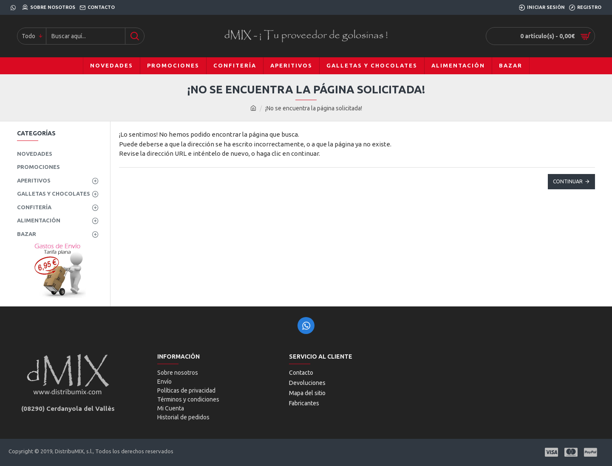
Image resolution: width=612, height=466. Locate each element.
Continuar (568, 181)
